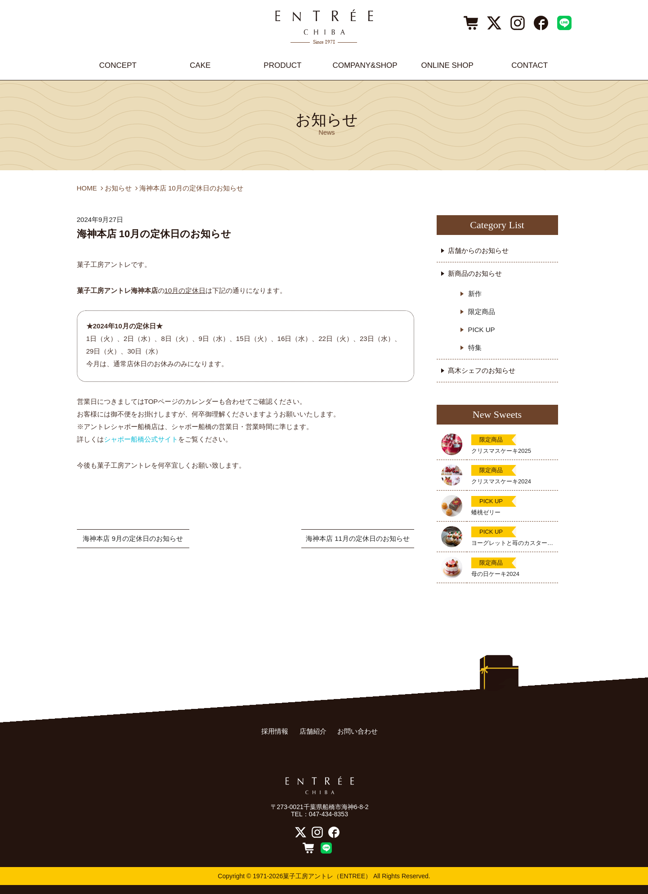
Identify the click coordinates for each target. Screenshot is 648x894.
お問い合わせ (357, 731)
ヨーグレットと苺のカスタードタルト (512, 543)
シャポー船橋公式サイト (141, 439)
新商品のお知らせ (475, 273)
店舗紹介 (312, 731)
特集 (475, 347)
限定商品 (481, 311)
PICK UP (481, 329)
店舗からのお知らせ (478, 250)
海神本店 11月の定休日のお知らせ (358, 538)
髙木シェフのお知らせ (481, 370)
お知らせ (118, 188)
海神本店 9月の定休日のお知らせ (133, 538)
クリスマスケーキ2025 (501, 450)
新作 (475, 293)
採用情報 (274, 731)
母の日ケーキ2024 (495, 574)
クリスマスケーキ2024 (501, 481)
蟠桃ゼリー (486, 512)
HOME (87, 188)
